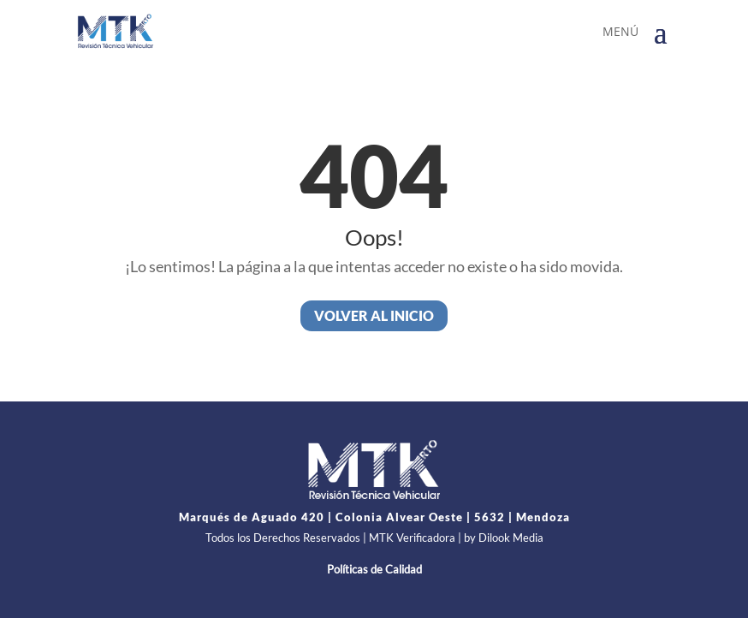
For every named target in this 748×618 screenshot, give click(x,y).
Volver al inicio (374, 315)
